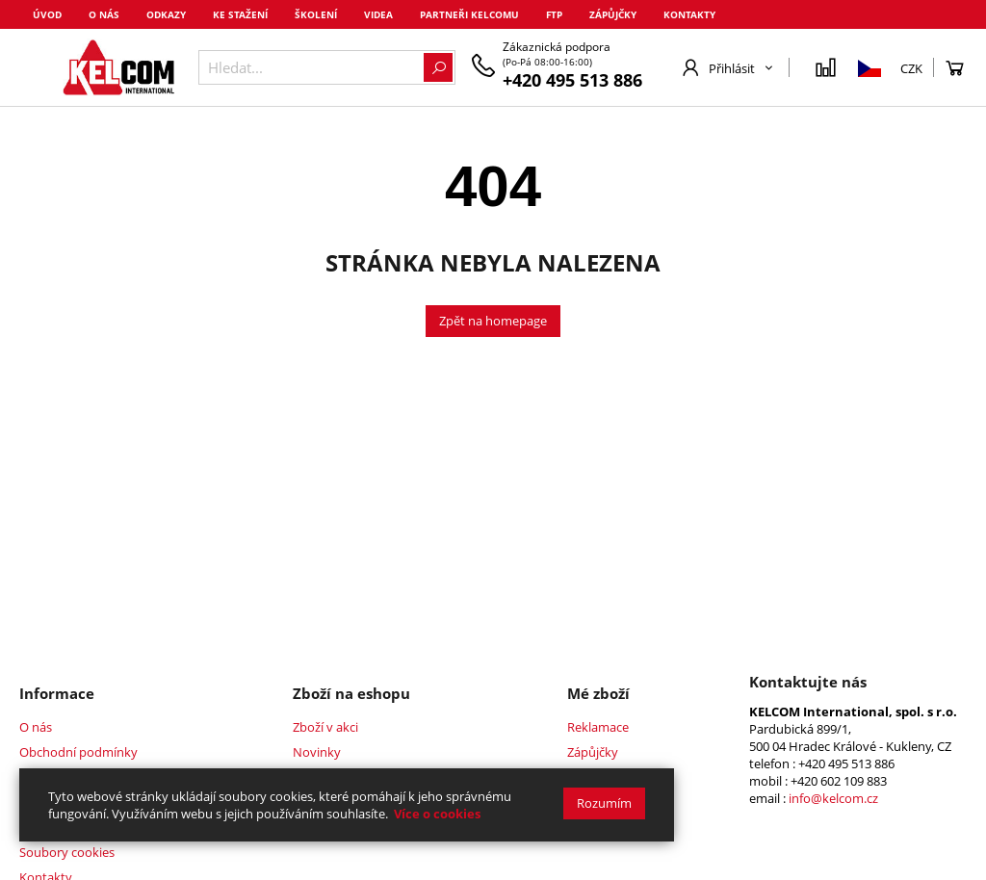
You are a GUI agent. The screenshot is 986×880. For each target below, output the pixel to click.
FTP (554, 14)
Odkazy (166, 14)
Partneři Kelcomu (469, 14)
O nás (104, 14)
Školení (316, 14)
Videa (378, 14)
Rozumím (604, 803)
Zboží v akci (325, 727)
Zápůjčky (612, 14)
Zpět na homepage (493, 320)
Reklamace (598, 727)
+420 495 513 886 (572, 79)
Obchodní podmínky (78, 752)
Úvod (47, 14)
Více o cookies (437, 813)
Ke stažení (240, 14)
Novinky (317, 752)
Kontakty (689, 14)
